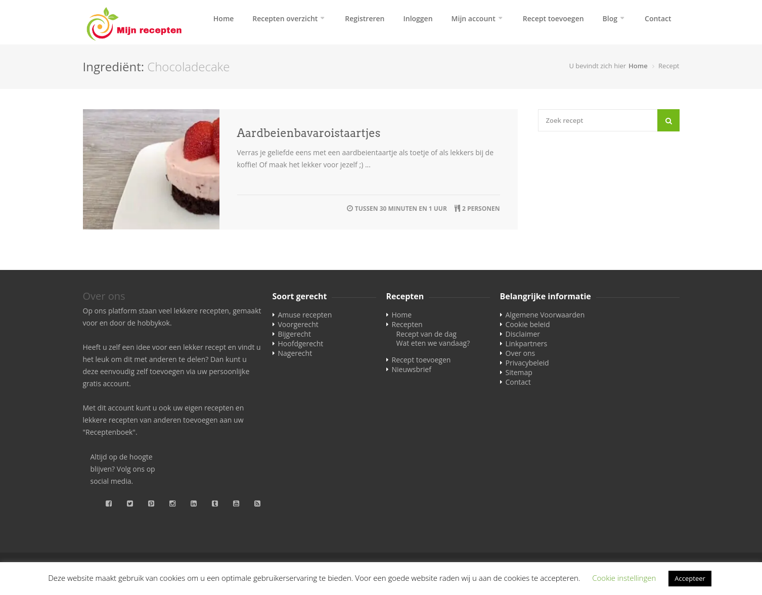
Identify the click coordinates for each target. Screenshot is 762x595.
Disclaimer (523, 334)
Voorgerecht (298, 324)
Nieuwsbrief (411, 369)
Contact (658, 18)
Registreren (364, 18)
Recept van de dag (426, 334)
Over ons (520, 353)
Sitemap (519, 372)
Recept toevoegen (553, 18)
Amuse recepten (305, 314)
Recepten (407, 324)
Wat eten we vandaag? (433, 343)
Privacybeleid (527, 363)
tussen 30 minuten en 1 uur (401, 208)
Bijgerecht (294, 334)
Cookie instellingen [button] (624, 578)
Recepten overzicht (285, 18)
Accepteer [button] (690, 578)
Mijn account (474, 18)
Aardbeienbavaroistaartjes (309, 133)
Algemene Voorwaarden (545, 314)
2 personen (481, 208)
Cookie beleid (528, 324)
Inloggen (417, 18)
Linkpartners (527, 343)
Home (223, 18)
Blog (610, 18)
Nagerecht (295, 353)
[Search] (668, 120)
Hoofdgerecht (301, 343)
